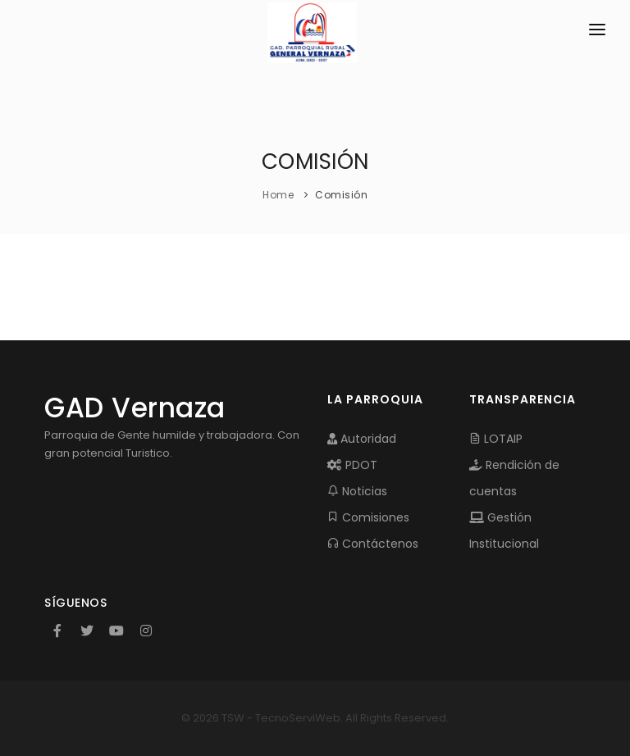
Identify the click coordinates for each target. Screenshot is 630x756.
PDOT (352, 465)
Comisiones (368, 517)
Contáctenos (372, 543)
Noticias (357, 491)
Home (278, 195)
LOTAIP (496, 438)
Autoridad (361, 438)
